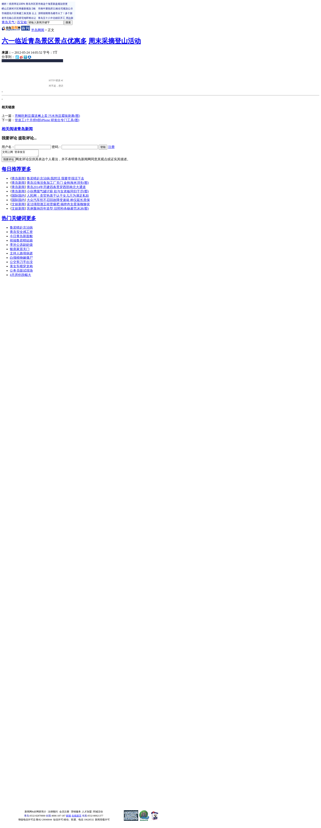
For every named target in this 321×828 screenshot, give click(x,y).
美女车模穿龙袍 (21, 267)
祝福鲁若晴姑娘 (21, 241)
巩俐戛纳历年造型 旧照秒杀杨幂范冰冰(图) (58, 209)
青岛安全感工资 (21, 233)
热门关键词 (14, 219)
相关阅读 (9, 129)
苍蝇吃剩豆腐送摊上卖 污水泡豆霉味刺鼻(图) (47, 115)
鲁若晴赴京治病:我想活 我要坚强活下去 (55, 179)
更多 (26, 170)
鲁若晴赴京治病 (21, 228)
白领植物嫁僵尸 (21, 259)
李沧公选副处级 (21, 246)
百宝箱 (22, 22)
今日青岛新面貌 (21, 237)
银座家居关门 (19, 250)
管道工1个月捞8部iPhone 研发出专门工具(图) (47, 120)
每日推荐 (11, 170)
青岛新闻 (25, 129)
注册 (111, 147)
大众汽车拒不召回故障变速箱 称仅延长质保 (58, 201)
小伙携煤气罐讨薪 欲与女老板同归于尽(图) (58, 192)
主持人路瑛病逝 (21, 254)
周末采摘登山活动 (114, 41)
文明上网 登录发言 (22, 154)
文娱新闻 (18, 205)
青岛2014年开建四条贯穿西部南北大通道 (56, 188)
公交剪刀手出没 (21, 263)
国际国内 (18, 197)
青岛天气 (8, 22)
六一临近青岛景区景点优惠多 (44, 41)
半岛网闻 (37, 30)
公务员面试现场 (21, 271)
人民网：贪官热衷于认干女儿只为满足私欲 (58, 197)
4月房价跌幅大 (20, 276)
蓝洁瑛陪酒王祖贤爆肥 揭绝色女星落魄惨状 (58, 205)
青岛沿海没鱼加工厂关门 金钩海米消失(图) (58, 184)
